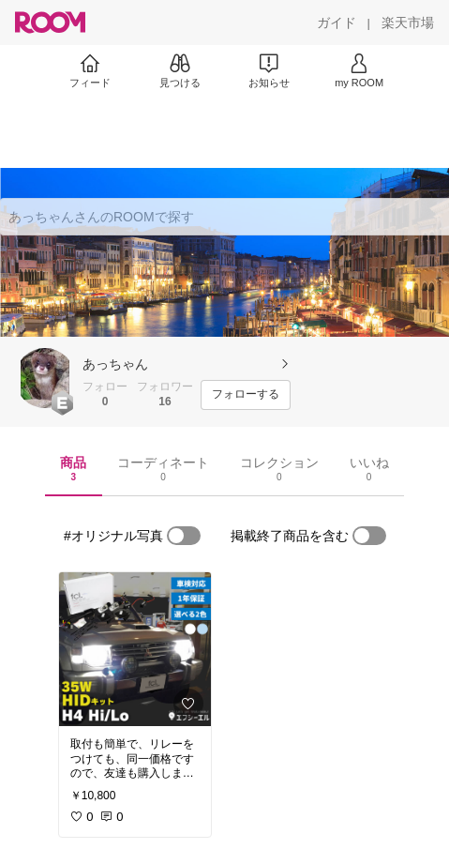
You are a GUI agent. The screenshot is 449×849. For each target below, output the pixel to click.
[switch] (184, 535)
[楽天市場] (408, 22)
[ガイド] (336, 22)
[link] (135, 649)
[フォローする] (246, 395)
